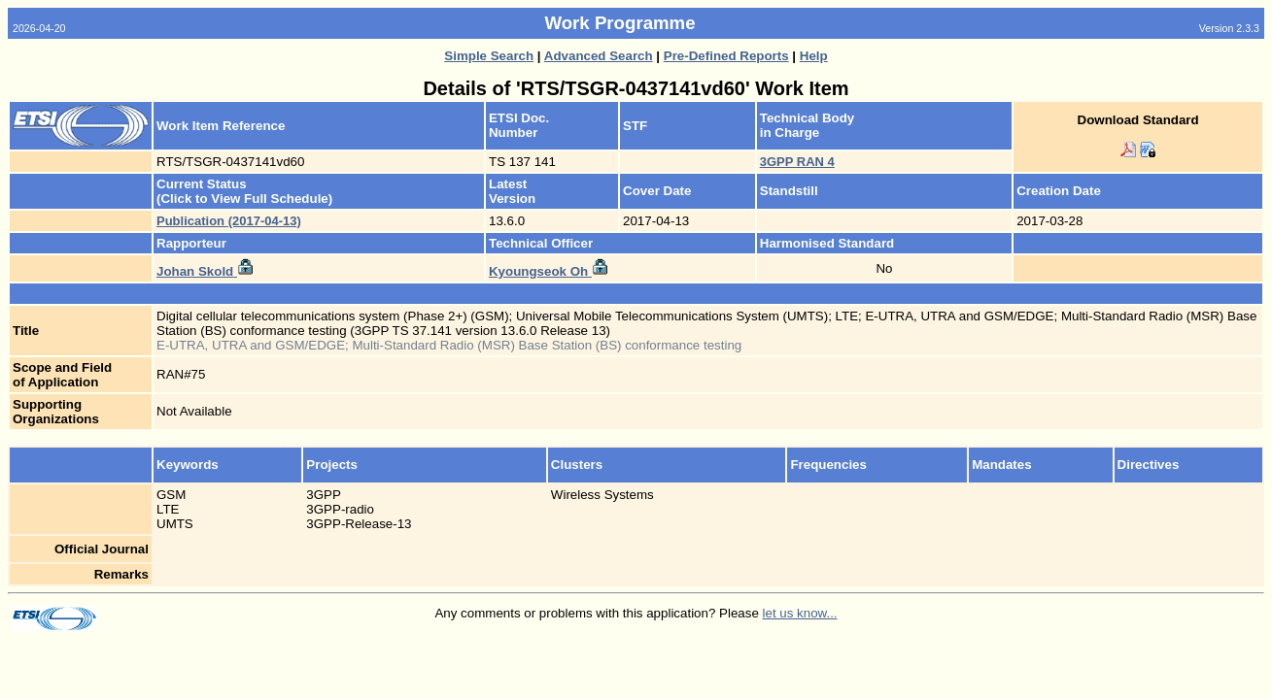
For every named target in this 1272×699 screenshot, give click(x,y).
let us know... (800, 613)
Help (814, 56)
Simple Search (488, 56)
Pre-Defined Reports (726, 56)
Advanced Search (598, 56)
